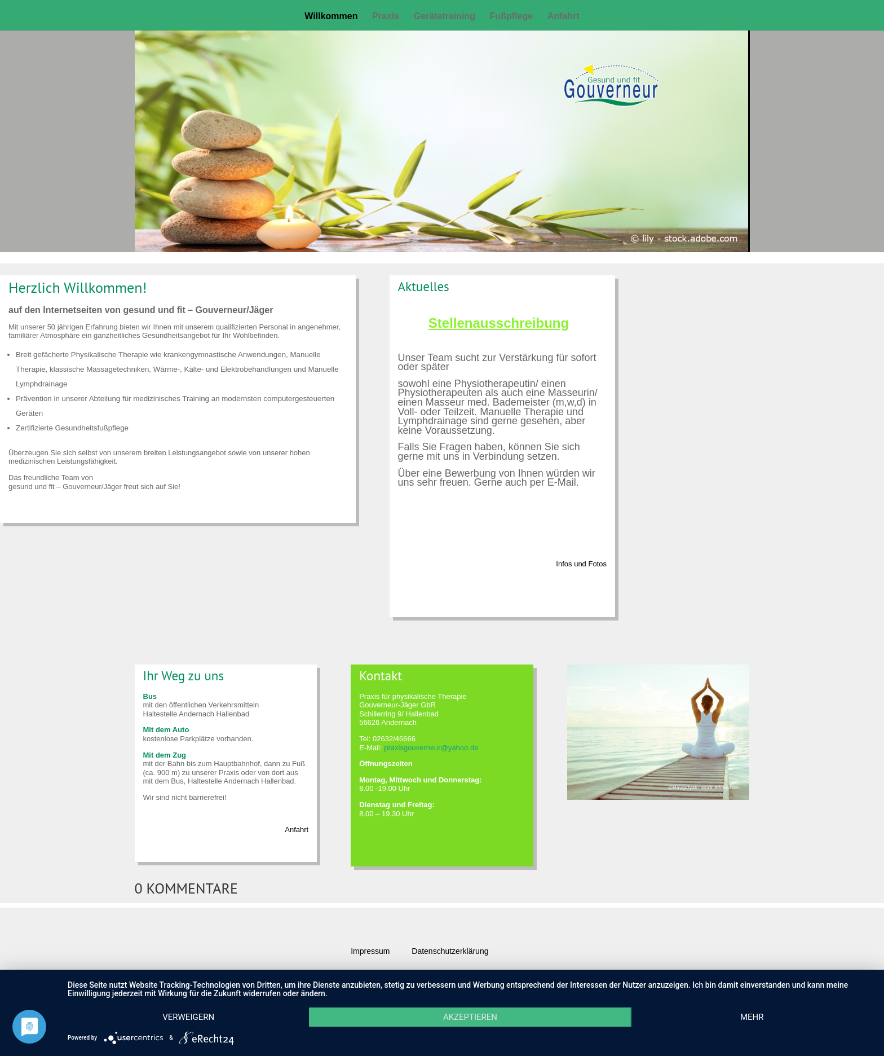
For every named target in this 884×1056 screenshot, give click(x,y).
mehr (752, 1017)
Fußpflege (511, 16)
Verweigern (188, 1017)
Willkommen (330, 16)
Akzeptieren (470, 1017)
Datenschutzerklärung (450, 951)
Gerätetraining (444, 16)
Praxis (385, 16)
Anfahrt (563, 16)
